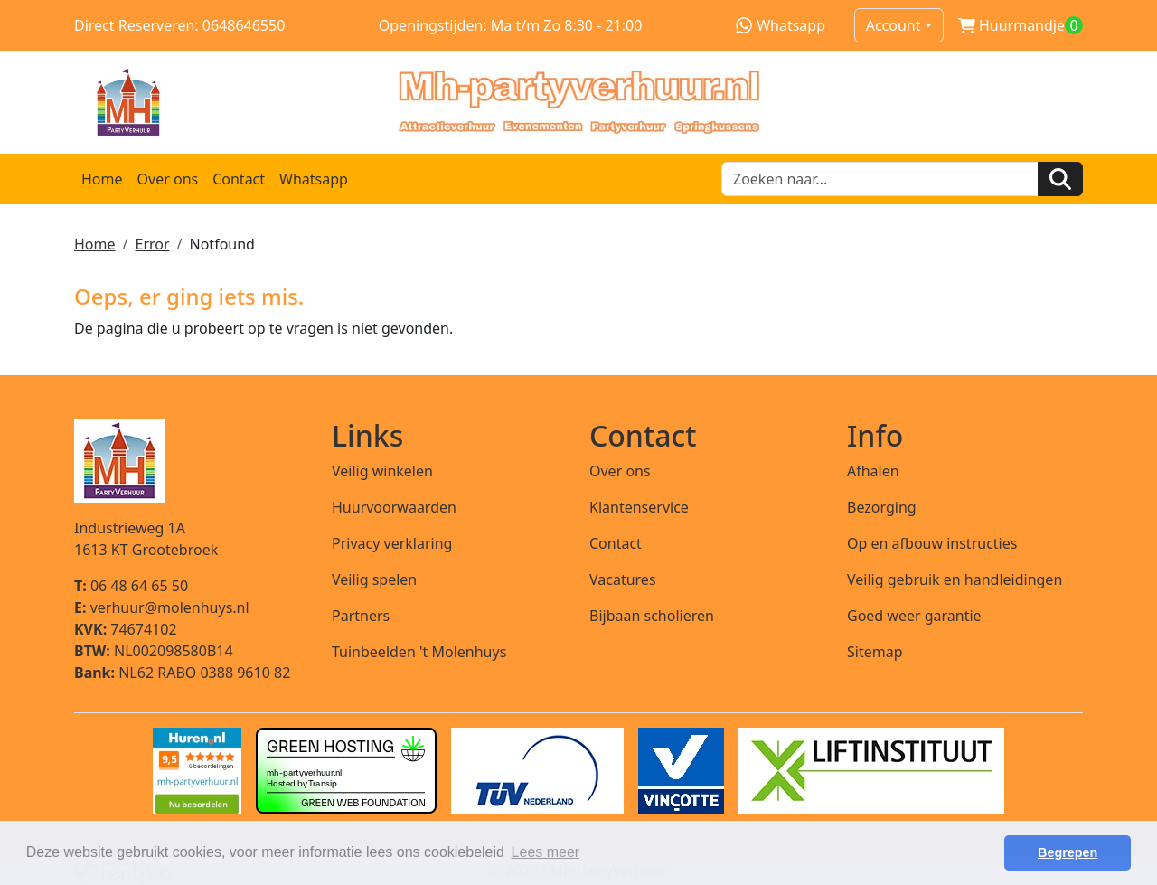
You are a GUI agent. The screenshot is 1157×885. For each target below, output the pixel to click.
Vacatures (622, 579)
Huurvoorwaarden (394, 507)
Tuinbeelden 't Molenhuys (419, 652)
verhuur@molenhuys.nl (161, 607)
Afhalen (873, 471)
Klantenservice (639, 507)
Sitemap (875, 652)
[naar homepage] (578, 102)
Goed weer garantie (914, 616)
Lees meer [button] (546, 852)
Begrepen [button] (1067, 852)
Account (893, 25)
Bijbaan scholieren (651, 616)
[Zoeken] (1060, 179)
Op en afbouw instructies (932, 543)
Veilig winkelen (382, 471)
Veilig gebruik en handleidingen (954, 579)
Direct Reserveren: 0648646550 (179, 25)
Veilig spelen (374, 579)
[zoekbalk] (880, 179)
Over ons (168, 179)
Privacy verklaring (392, 543)
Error (152, 244)
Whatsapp (780, 25)
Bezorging (882, 507)
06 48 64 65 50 (131, 586)
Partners (361, 616)
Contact (238, 179)
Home (102, 179)
